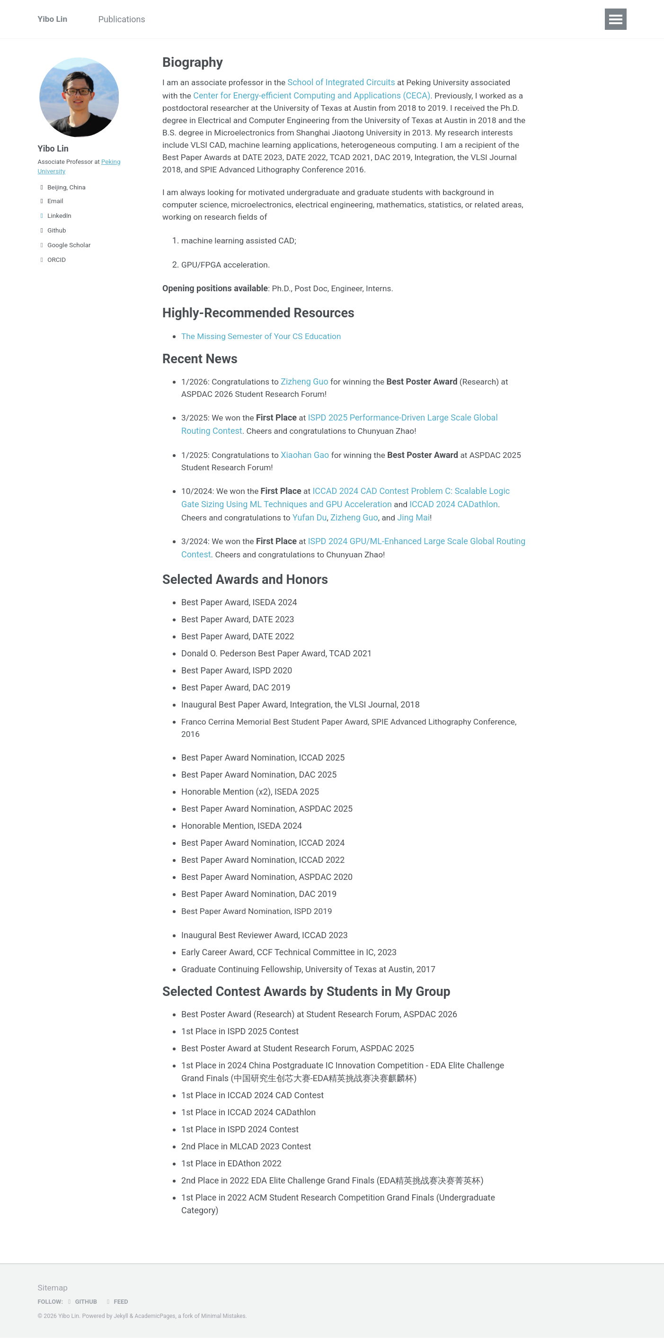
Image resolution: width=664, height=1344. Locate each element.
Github (52, 235)
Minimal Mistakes (226, 1322)
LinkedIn (54, 220)
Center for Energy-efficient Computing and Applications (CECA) (313, 95)
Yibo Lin (53, 19)
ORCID (52, 264)
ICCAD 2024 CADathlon (454, 510)
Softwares (244, 19)
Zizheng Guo (309, 387)
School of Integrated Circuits (346, 82)
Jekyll (121, 1322)
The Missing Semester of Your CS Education (264, 341)
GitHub (82, 1307)
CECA (418, 19)
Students (373, 19)
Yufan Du (314, 523)
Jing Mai (419, 523)
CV (334, 19)
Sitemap (53, 1294)
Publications (126, 19)
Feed (118, 1307)
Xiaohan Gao (309, 460)
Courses (296, 19)
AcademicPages (156, 1322)
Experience (187, 19)
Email (50, 205)
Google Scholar (64, 249)
